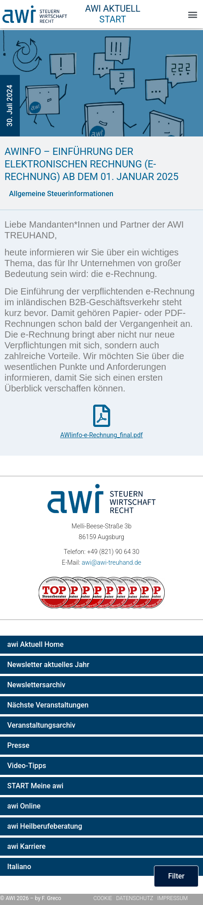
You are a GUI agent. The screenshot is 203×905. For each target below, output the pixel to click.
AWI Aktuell (112, 8)
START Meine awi (35, 786)
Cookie (103, 898)
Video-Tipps (26, 765)
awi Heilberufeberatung (44, 826)
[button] (192, 14)
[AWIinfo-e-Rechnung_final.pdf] (101, 415)
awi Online (24, 806)
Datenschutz (134, 898)
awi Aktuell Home (35, 644)
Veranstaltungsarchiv (41, 725)
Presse (18, 745)
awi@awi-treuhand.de (111, 562)
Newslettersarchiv (36, 685)
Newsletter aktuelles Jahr (48, 664)
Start (112, 19)
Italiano (19, 866)
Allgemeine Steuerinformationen (61, 193)
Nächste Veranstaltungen (48, 705)
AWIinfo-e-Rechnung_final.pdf (101, 435)
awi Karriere (26, 846)
